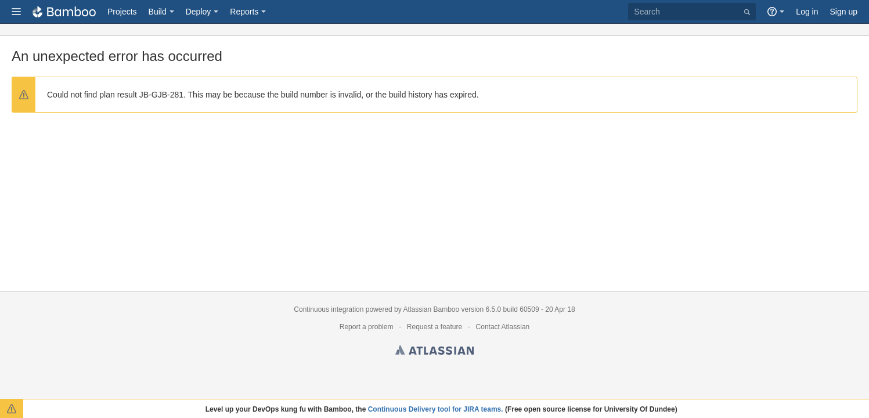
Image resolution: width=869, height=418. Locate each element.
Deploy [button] (198, 11)
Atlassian (434, 352)
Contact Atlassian (503, 327)
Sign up (843, 11)
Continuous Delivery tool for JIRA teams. (435, 409)
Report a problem (367, 327)
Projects (122, 11)
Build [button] (158, 11)
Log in (807, 11)
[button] (16, 11)
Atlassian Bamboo (431, 309)
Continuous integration (328, 309)
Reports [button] (244, 11)
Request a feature (434, 327)
